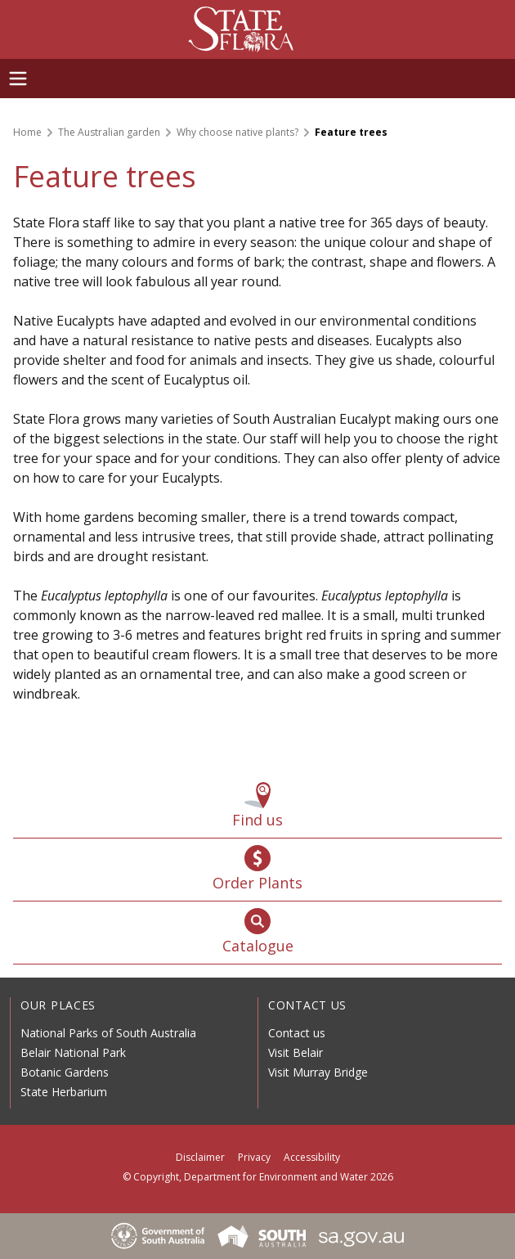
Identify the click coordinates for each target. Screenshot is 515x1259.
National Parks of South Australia (108, 1033)
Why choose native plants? (237, 132)
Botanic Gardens (64, 1072)
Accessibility (312, 1157)
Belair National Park (73, 1052)
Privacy (254, 1157)
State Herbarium (63, 1091)
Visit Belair (295, 1052)
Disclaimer (200, 1157)
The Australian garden (109, 132)
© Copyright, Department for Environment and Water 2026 (258, 1177)
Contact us (296, 1033)
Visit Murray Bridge (318, 1072)
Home (27, 132)
